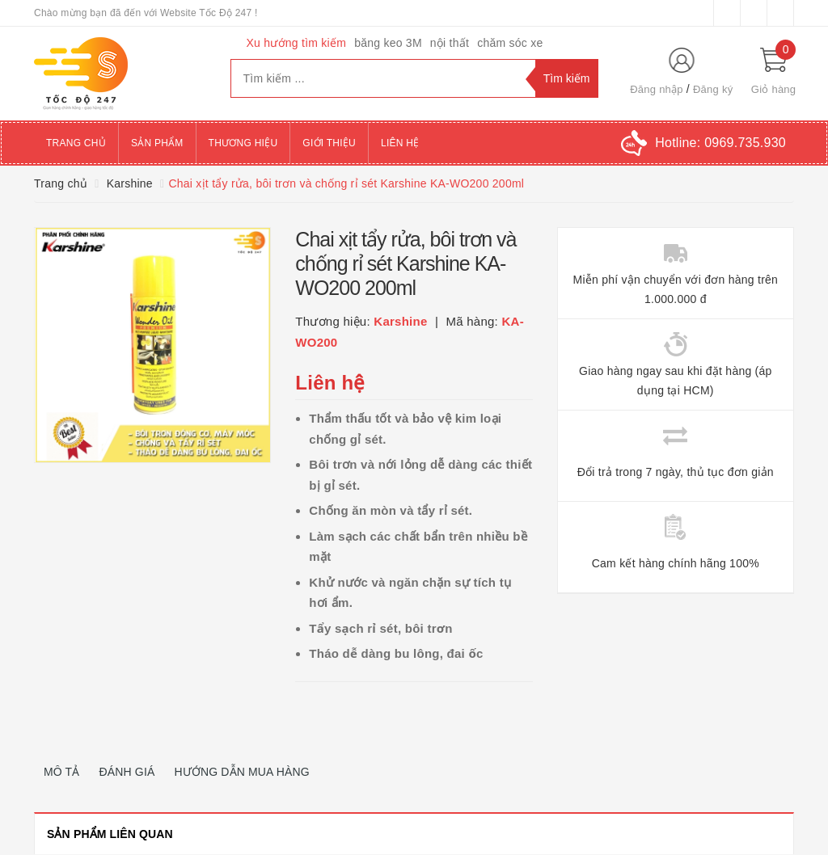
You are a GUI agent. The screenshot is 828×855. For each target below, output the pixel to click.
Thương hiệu (243, 143)
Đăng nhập (656, 89)
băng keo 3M (388, 42)
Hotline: (720, 143)
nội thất (449, 42)
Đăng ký (713, 89)
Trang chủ (76, 143)
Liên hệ (400, 143)
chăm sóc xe (510, 42)
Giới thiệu (329, 143)
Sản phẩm (157, 143)
